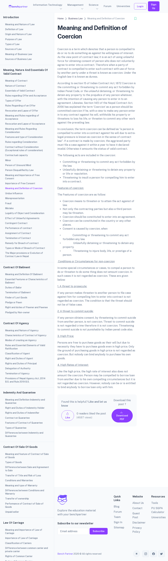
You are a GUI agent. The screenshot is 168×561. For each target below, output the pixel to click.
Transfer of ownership (17, 498)
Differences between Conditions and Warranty (24, 492)
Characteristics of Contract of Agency (25, 335)
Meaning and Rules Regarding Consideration (21, 130)
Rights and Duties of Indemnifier (22, 412)
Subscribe (99, 531)
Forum (107, 6)
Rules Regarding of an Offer (20, 105)
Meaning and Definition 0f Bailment (24, 274)
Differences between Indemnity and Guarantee (24, 434)
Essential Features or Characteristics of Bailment (26, 281)
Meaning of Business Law (18, 54)
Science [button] (93, 4)
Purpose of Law (13, 39)
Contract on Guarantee (17, 418)
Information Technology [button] (47, 4)
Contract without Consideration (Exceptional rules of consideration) (24, 149)
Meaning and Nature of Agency (22, 330)
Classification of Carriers (18, 543)
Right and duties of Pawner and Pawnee (26, 307)
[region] (27, 280)
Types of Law (12, 44)
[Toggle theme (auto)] (136, 554)
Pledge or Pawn (13, 302)
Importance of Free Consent (20, 183)
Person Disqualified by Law (19, 170)
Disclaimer (139, 522)
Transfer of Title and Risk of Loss (23, 475)
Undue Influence (14, 193)
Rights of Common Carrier (18, 556)
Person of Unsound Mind (18, 165)
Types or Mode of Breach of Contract (25, 248)
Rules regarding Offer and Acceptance (26, 95)
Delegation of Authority (18, 368)
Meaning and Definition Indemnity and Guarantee (25, 401)
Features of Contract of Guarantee (24, 422)
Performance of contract (18, 228)
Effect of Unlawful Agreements (22, 218)
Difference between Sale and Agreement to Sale (27, 469)
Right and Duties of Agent (19, 358)
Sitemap (119, 527)
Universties (123, 6)
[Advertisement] (97, 459)
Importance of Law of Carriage (21, 538)
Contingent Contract (16, 223)
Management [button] (75, 4)
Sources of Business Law (18, 59)
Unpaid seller (12, 512)
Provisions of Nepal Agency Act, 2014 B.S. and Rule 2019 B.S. (25, 380)
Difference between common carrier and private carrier (26, 550)
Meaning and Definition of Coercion (23, 188)
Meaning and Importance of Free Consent (22, 177)
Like (67, 415)
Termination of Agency (17, 373)
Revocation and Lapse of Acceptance (25, 123)
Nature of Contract (15, 85)
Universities (158, 517)
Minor (8, 160)
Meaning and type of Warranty (21, 485)
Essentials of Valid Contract (20, 90)
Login (140, 6)
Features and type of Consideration (24, 137)
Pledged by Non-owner (17, 312)
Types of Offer (13, 100)
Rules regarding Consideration (21, 142)
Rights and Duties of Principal (21, 363)
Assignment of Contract (18, 233)
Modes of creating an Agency (21, 340)
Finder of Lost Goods (16, 297)
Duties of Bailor (13, 287)
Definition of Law (14, 29)
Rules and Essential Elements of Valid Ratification (25, 347)
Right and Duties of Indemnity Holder (24, 408)
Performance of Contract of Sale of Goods (24, 505)
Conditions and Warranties (19, 480)
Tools (154, 503)
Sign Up (153, 6)
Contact (137, 508)
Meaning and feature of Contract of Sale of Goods (27, 456)
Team (117, 517)
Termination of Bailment (18, 292)
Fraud (8, 203)
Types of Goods (13, 462)
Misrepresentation (14, 198)
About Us (138, 503)
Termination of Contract (18, 238)
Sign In (118, 522)
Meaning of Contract (16, 80)
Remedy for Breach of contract (22, 243)
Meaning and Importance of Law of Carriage (23, 531)
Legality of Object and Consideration (24, 213)
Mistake (9, 208)
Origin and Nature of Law (18, 34)
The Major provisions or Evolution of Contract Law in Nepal (24, 255)
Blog (116, 506)
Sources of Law (13, 49)
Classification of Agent (17, 353)
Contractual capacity (16, 155)
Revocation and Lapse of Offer (21, 110)
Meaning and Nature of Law (20, 24)
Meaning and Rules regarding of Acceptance (22, 117)
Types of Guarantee (15, 428)
